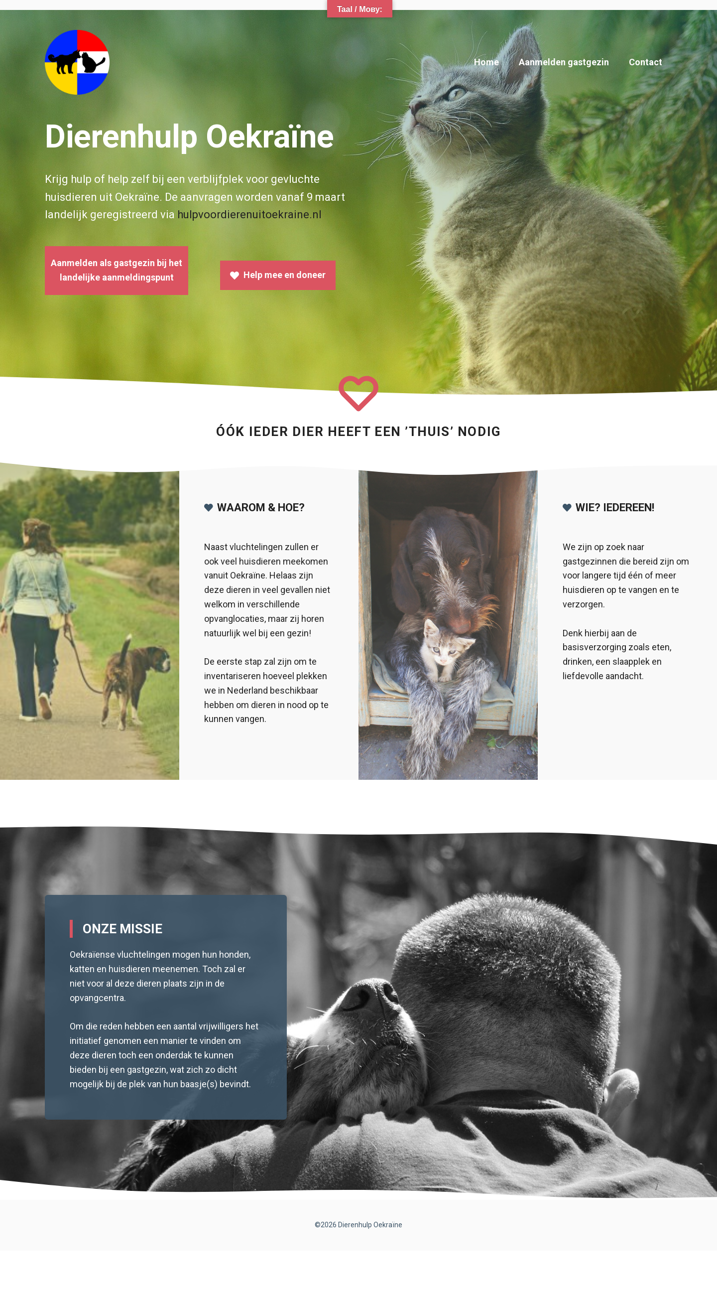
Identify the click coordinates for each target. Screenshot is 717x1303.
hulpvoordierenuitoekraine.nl (249, 214)
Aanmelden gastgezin (564, 62)
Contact (645, 62)
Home (486, 62)
